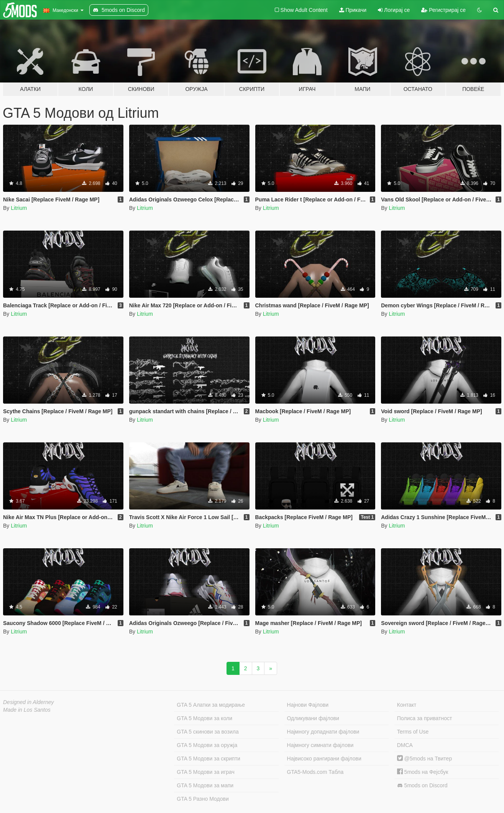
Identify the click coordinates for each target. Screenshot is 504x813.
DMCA (405, 745)
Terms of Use (412, 732)
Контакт (406, 705)
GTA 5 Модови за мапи (205, 785)
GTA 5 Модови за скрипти (208, 758)
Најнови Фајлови (308, 705)
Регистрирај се (443, 10)
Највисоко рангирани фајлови (324, 758)
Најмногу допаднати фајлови (323, 732)
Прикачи (353, 10)
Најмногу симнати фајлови (320, 745)
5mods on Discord (422, 785)
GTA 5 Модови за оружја (207, 745)
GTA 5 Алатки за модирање (211, 705)
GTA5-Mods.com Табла (315, 772)
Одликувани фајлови (313, 718)
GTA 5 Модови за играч (206, 772)
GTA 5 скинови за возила (207, 732)
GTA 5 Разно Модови (202, 799)
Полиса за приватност (424, 718)
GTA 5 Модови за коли (204, 718)
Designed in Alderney (28, 702)
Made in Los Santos (27, 710)
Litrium (19, 208)
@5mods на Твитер (424, 758)
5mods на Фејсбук (422, 771)
